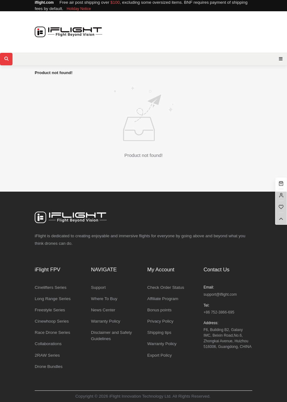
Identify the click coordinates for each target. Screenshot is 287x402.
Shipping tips (159, 332)
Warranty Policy (105, 321)
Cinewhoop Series (52, 321)
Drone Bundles (49, 366)
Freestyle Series (50, 310)
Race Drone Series (52, 332)
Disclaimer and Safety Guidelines (111, 335)
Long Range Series (53, 298)
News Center (103, 310)
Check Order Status (165, 287)
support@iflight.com (220, 294)
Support (98, 287)
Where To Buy (104, 298)
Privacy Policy (160, 321)
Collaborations (48, 343)
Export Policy (159, 355)
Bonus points (159, 310)
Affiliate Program (162, 298)
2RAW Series (47, 355)
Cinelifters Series (51, 287)
